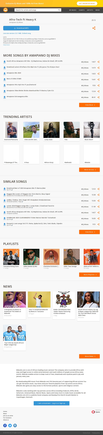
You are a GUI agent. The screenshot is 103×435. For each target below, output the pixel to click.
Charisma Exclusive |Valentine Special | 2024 (51, 266)
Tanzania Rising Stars (11, 266)
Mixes (98, 10)
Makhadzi (68, 162)
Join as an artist (8, 416)
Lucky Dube (48, 139)
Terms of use (86, 432)
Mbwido (87, 162)
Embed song (26, 33)
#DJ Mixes (85, 62)
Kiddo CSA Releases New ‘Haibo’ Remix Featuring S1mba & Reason (62, 311)
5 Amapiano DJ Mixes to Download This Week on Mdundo (12, 311)
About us (6, 420)
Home (5, 411)
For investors (7, 418)
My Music (72, 10)
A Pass (26, 162)
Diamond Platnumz (11, 139)
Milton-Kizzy (48, 162)
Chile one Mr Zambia (31, 139)
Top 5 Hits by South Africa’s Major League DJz (14, 344)
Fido (66, 139)
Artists (90, 10)
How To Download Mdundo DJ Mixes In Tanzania (38, 310)
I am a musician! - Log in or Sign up (51, 403)
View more (6, 45)
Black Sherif (89, 139)
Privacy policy (96, 432)
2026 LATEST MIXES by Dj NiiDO (92, 266)
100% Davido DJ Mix (30, 266)
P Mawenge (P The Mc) (11, 162)
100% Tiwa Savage (70, 266)
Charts (81, 10)
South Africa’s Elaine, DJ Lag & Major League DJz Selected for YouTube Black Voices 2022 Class (88, 312)
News (5, 413)
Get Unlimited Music (87, 3)
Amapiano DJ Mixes (16, 22)
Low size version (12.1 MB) (12, 33)
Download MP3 (21, 28)
